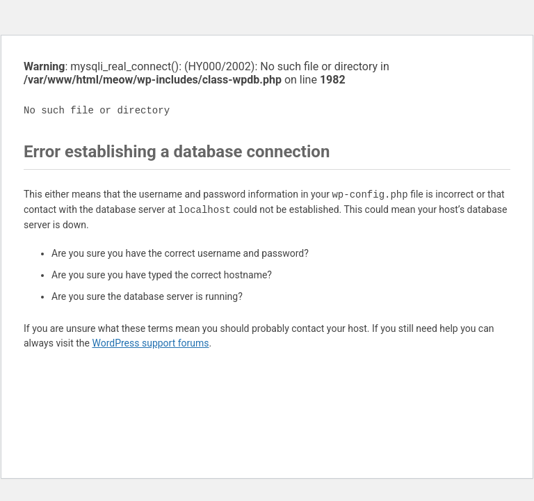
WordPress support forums (150, 343)
